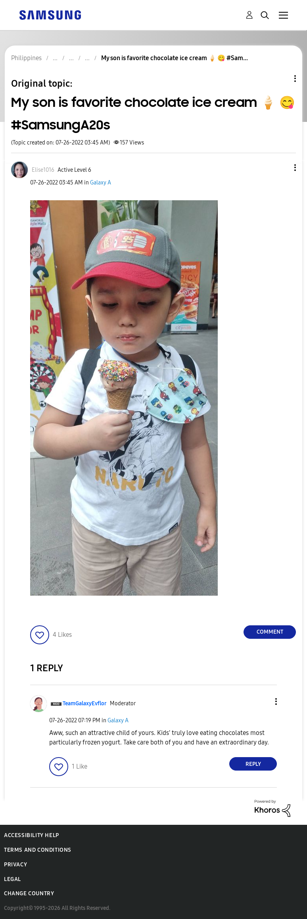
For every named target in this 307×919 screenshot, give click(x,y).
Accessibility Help (31, 835)
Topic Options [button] (281, 78)
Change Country (29, 893)
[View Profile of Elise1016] (43, 170)
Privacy (15, 864)
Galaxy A (100, 182)
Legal (12, 879)
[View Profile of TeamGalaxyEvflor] (85, 703)
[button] (282, 167)
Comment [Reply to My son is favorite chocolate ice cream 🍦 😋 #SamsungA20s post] (270, 631)
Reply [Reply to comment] (253, 764)
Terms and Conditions (37, 850)
